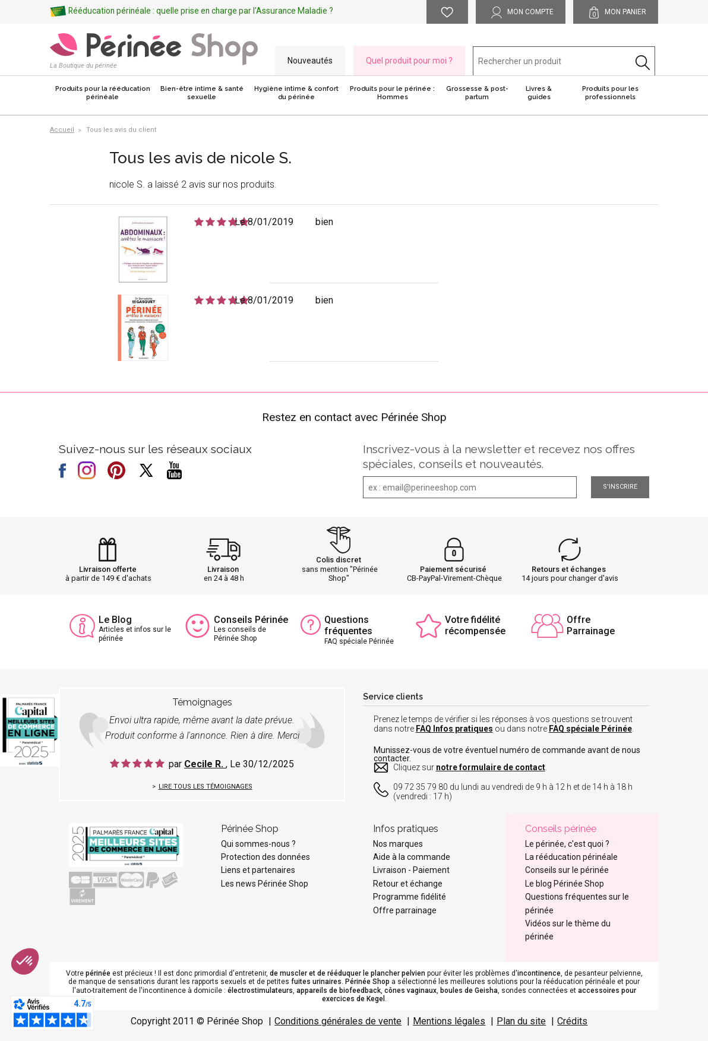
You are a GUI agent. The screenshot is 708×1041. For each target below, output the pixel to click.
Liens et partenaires (258, 870)
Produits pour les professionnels (610, 93)
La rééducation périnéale (571, 857)
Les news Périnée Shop (264, 883)
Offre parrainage (405, 910)
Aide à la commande (411, 857)
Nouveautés (310, 60)
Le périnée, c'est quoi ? (567, 844)
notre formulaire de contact (490, 767)
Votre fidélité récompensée (475, 625)
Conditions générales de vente (338, 1021)
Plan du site (521, 1021)
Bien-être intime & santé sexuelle (202, 93)
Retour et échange (407, 883)
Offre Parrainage (591, 625)
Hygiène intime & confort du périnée (296, 93)
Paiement (431, 870)
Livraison (223, 569)
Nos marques (398, 844)
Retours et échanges (569, 569)
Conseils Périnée (251, 619)
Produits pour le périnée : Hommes (392, 93)
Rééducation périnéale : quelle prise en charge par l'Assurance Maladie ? (200, 10)
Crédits (572, 1021)
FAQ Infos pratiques (454, 728)
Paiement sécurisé (453, 569)
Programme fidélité (409, 896)
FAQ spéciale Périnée (590, 728)
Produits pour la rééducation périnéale (102, 93)
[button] (25, 961)
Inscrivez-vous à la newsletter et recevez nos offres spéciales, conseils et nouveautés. (499, 456)
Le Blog (115, 619)
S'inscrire (620, 487)
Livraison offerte (108, 569)
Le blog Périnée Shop (564, 883)
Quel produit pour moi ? (409, 60)
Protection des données (265, 857)
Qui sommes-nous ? (258, 844)
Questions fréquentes (348, 625)
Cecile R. (205, 764)
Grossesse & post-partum (477, 93)
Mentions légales (449, 1021)
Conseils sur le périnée (567, 870)
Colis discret (338, 559)
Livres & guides (539, 93)
